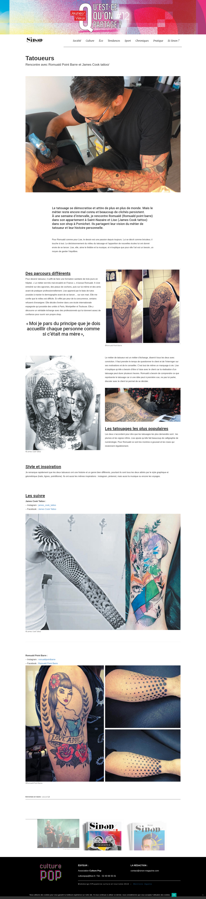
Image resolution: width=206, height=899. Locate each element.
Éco (101, 40)
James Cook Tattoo (47, 509)
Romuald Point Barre (48, 663)
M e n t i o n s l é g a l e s (142, 884)
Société (77, 40)
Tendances (114, 40)
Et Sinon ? (173, 40)
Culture (90, 40)
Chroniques (142, 40)
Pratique (158, 40)
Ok (174, 895)
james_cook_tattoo (47, 505)
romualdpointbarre (46, 659)
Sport (128, 40)
